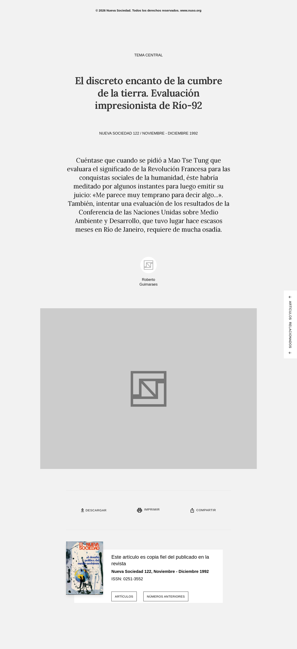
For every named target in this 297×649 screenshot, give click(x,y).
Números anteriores (166, 596)
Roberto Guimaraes (148, 282)
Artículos (124, 596)
